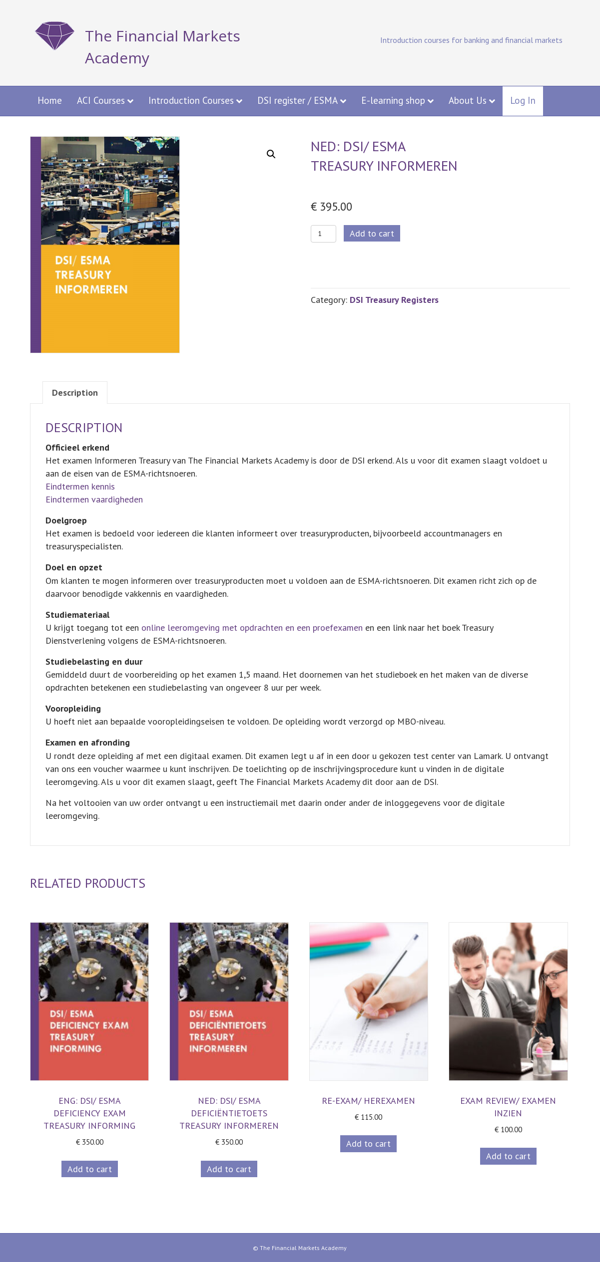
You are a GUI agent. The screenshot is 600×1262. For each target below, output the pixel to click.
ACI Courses (101, 100)
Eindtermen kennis (80, 486)
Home (49, 100)
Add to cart (372, 233)
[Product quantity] (323, 234)
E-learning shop (393, 100)
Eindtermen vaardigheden (94, 499)
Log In (523, 100)
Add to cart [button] (89, 1169)
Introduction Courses (191, 100)
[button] (271, 154)
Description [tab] (75, 392)
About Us (468, 100)
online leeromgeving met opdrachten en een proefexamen (252, 627)
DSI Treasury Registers (394, 299)
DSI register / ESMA (297, 100)
